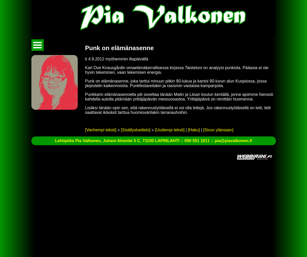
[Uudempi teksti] (170, 130)
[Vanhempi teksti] (101, 130)
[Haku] (194, 130)
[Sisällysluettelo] (136, 130)
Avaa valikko (37, 45)
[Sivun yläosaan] (218, 130)
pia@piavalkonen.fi (233, 141)
